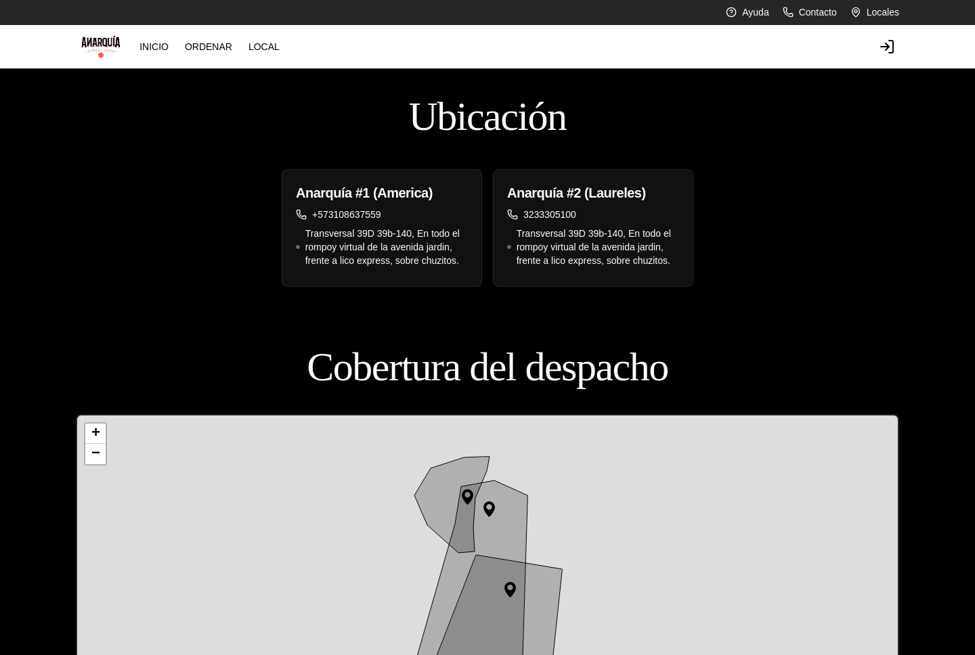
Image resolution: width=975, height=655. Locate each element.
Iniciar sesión (731, 645)
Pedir (714, 626)
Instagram (515, 626)
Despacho (306, 626)
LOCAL (214, 46)
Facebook (515, 645)
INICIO (103, 46)
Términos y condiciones (335, 645)
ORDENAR (158, 46)
